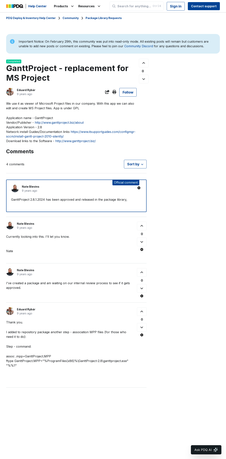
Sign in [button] (175, 6)
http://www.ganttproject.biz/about (59, 122)
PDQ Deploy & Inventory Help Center (31, 18)
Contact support (204, 6)
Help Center (37, 6)
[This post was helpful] (143, 63)
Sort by (133, 164)
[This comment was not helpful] (142, 242)
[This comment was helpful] (142, 226)
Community (71, 18)
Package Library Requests (104, 18)
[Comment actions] (139, 188)
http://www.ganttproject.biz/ (75, 141)
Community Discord (138, 46)
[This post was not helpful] (143, 79)
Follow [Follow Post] (128, 92)
